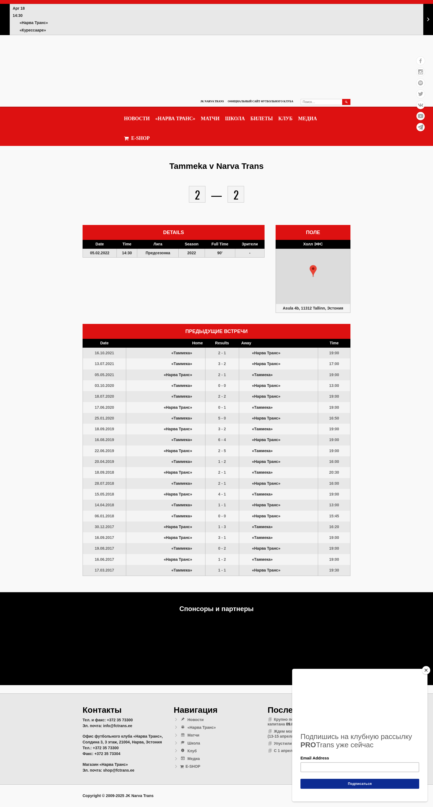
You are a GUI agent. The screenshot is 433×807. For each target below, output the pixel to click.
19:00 (334, 353)
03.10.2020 (104, 385)
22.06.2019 (104, 451)
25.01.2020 (104, 418)
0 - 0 (222, 385)
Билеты (261, 118)
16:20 (334, 527)
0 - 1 (222, 407)
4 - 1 (222, 494)
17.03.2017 (104, 570)
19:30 (334, 570)
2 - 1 (222, 353)
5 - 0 (222, 418)
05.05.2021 (104, 375)
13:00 (334, 385)
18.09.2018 (104, 472)
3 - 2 (222, 363)
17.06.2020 (104, 407)
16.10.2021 (104, 353)
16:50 (334, 418)
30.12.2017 (104, 527)
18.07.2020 (104, 396)
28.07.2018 (104, 483)
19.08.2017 (104, 548)
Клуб (285, 118)
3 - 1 (222, 537)
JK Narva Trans (212, 101)
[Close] (426, 670)
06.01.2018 (104, 516)
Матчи (210, 118)
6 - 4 (222, 439)
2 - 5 (222, 451)
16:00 (334, 461)
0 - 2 (222, 548)
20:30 (334, 472)
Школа (235, 118)
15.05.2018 (104, 494)
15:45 (334, 516)
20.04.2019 (104, 461)
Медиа (307, 118)
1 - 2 (222, 461)
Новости (137, 118)
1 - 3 (222, 527)
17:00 (334, 363)
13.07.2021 (104, 363)
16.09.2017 (104, 537)
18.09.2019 (104, 429)
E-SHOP (137, 138)
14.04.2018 (104, 505)
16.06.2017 (104, 559)
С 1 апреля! (285, 750)
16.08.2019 (104, 439)
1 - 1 (222, 505)
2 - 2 (222, 396)
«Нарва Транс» (175, 118)
